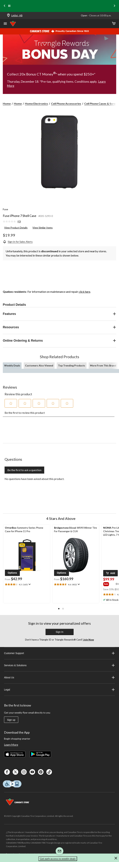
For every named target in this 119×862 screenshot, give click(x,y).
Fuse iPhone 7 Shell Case (19, 216)
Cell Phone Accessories (66, 103)
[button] (11, 403)
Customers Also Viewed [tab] (39, 365)
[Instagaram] (24, 772)
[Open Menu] (5, 23)
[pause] (9, 6)
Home (7, 103)
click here (84, 291)
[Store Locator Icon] (8, 16)
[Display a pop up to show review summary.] (29, 584)
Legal (59, 689)
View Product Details (16, 227)
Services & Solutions (59, 665)
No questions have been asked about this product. (34, 478)
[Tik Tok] (49, 772)
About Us (59, 677)
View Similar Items (42, 227)
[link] (13, 222)
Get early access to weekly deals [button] (58, 858)
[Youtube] (32, 772)
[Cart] (113, 23)
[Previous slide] (4, 6)
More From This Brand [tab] (103, 365)
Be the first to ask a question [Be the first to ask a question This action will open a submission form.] (24, 470)
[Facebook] (7, 772)
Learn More (11, 744)
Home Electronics (36, 103)
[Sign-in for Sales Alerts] (18, 241)
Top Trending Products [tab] (71, 365)
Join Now (88, 639)
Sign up (11, 719)
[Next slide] (114, 6)
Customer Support (59, 653)
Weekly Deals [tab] (12, 365)
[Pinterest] (41, 772)
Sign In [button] (59, 631)
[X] (15, 772)
